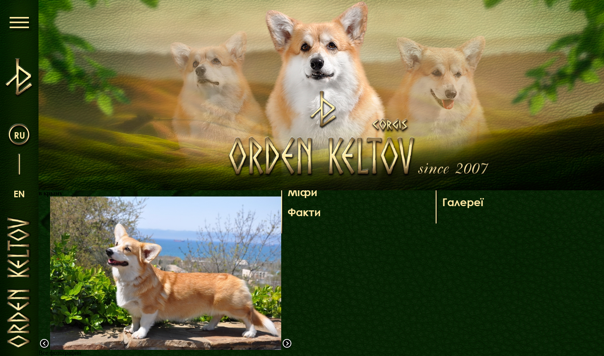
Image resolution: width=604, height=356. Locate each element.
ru (19, 135)
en (19, 193)
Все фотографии (60, 352)
